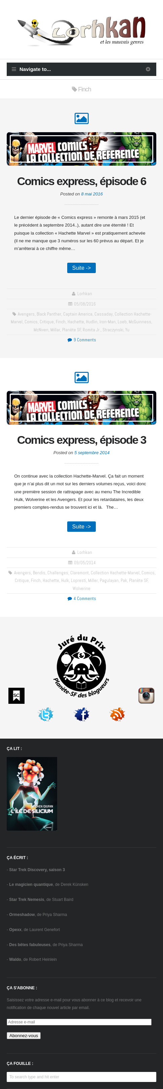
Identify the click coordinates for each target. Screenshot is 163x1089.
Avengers (26, 314)
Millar (55, 330)
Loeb (122, 322)
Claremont (79, 573)
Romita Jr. (91, 330)
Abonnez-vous (23, 1035)
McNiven (41, 330)
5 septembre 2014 (92, 452)
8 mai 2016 (92, 193)
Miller (93, 580)
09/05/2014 (85, 563)
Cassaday (103, 314)
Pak (124, 580)
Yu (127, 330)
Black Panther (49, 314)
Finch (61, 322)
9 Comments (81, 340)
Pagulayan (109, 580)
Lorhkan (84, 294)
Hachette (76, 322)
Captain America (77, 314)
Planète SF (71, 330)
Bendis (39, 573)
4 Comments (81, 598)
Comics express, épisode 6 (81, 181)
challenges (57, 573)
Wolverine (81, 588)
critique (47, 322)
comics (31, 322)
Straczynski (113, 330)
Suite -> (81, 268)
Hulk (65, 580)
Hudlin (91, 322)
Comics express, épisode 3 (81, 439)
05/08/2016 (85, 304)
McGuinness (140, 322)
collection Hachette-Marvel (115, 573)
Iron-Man (107, 322)
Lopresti (78, 580)
